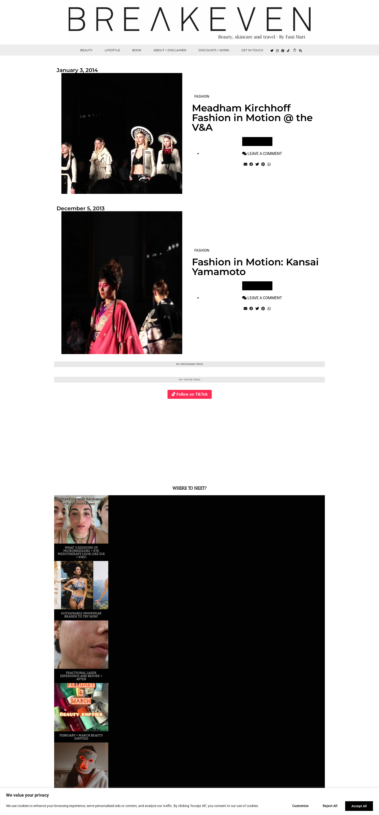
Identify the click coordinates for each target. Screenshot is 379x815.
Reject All (328, 806)
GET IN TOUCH (252, 50)
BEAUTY (86, 50)
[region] (189, 801)
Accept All (358, 806)
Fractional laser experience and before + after (81, 676)
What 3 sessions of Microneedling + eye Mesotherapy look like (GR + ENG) (81, 552)
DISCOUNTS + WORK (213, 50)
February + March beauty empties (81, 737)
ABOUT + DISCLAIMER (169, 50)
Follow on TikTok (192, 394)
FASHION (201, 96)
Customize (298, 806)
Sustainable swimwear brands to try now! (81, 614)
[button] (300, 50)
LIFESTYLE (112, 50)
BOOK (136, 50)
